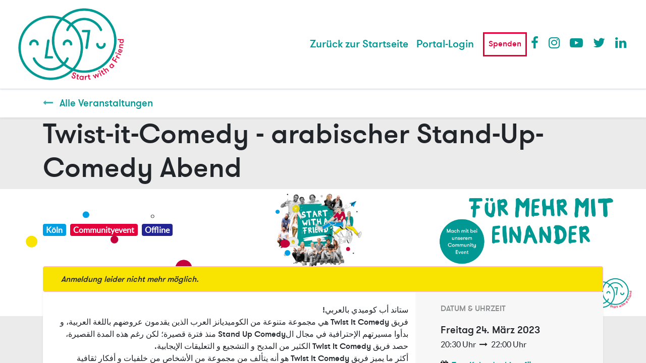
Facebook (537, 42)
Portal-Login (445, 44)
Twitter (599, 42)
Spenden (505, 43)
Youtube (576, 42)
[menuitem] (359, 44)
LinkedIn (621, 42)
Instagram (555, 42)
